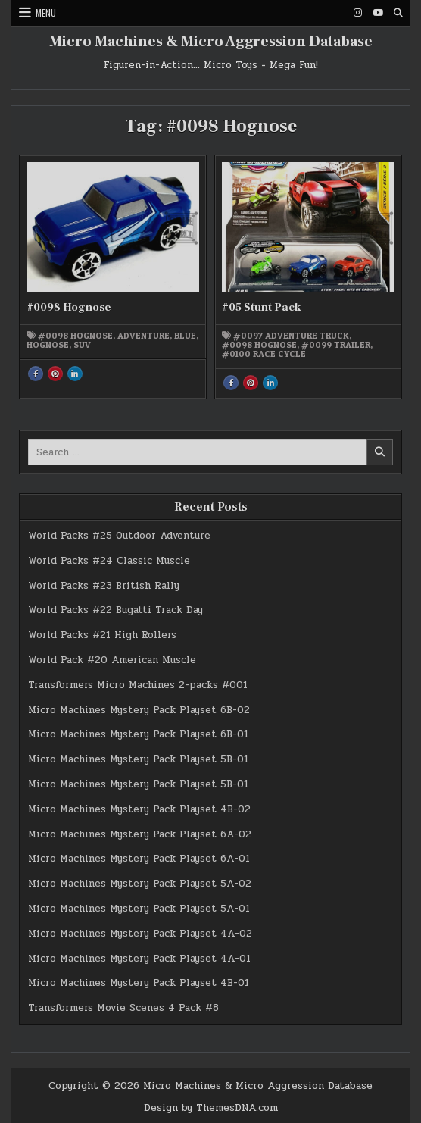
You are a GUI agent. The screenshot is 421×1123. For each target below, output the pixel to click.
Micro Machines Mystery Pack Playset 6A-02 (139, 834)
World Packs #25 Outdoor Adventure (119, 535)
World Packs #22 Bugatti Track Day (115, 610)
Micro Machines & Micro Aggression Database (211, 42)
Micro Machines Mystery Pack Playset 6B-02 (139, 710)
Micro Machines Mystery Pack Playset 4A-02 (140, 933)
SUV (82, 344)
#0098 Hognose (69, 307)
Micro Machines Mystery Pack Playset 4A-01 (139, 958)
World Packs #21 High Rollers (102, 635)
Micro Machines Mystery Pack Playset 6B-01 (138, 734)
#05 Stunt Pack (261, 307)
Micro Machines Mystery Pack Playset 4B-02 (139, 809)
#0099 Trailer (335, 344)
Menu (46, 12)
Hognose (48, 344)
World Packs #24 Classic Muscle (109, 560)
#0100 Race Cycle (264, 353)
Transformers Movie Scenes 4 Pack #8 (123, 1007)
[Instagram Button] (357, 13)
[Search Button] (398, 13)
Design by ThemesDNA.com (211, 1107)
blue (185, 335)
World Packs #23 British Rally (103, 585)
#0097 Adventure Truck (291, 335)
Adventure (143, 335)
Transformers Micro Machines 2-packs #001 (138, 685)
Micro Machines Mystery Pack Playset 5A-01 (139, 908)
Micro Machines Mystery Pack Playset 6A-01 (139, 858)
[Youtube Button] (378, 13)
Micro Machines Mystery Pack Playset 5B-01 (138, 759)
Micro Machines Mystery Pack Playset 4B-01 (138, 982)
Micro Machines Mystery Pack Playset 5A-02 (139, 883)
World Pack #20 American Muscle (112, 660)
